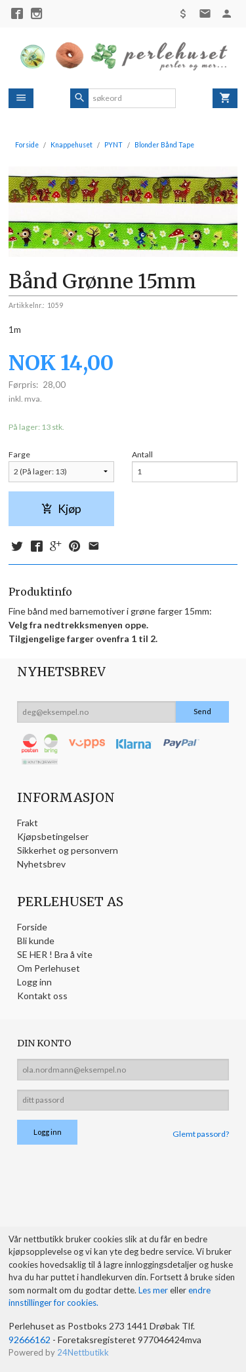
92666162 (30, 1339)
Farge (19, 454)
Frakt (27, 822)
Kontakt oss (42, 995)
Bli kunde (35, 940)
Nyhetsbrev (41, 863)
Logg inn (34, 981)
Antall (142, 454)
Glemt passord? (201, 1134)
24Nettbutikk (83, 1352)
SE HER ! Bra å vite (54, 954)
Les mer (154, 1290)
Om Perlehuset (48, 968)
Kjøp (61, 509)
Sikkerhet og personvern (67, 850)
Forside (27, 145)
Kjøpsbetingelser (53, 836)
